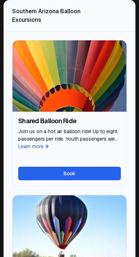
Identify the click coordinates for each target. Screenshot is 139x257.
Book (69, 173)
